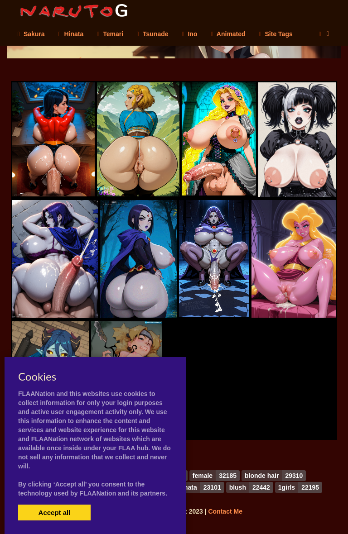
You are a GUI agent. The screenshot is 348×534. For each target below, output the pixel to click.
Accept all (55, 512)
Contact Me (225, 511)
